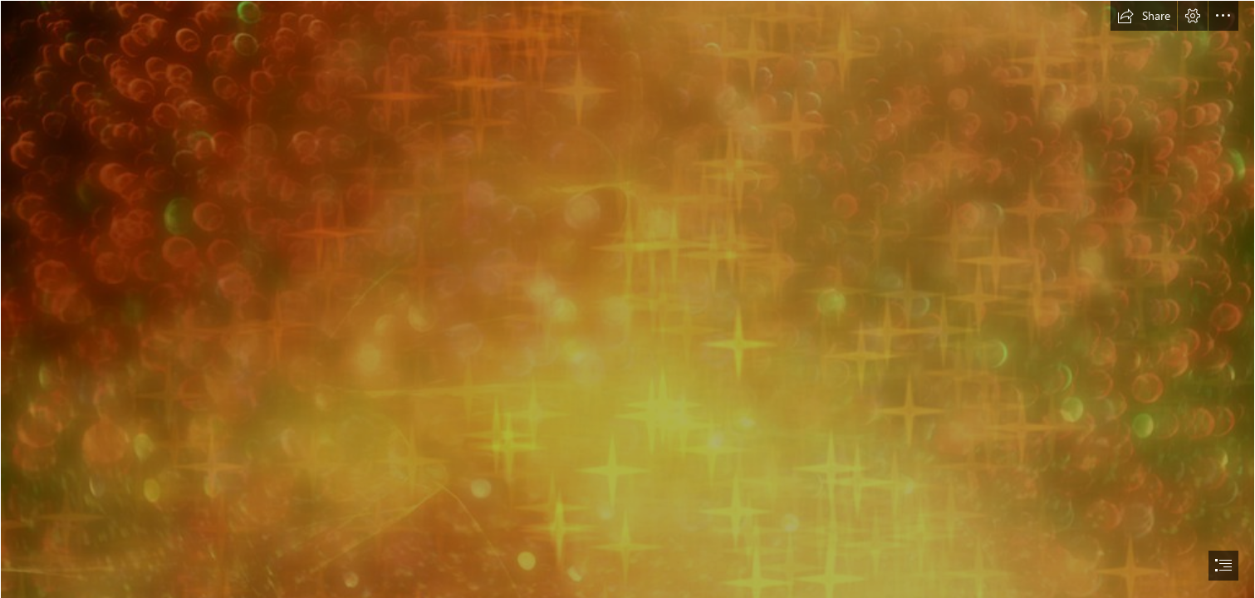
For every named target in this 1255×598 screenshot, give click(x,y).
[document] (627, 299)
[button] (1143, 16)
